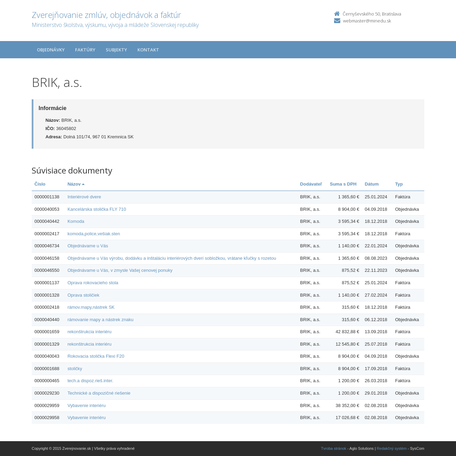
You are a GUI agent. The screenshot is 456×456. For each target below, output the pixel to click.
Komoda (76, 221)
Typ (399, 184)
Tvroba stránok (333, 448)
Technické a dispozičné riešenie (99, 393)
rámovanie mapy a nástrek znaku (100, 319)
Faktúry (85, 50)
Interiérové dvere (84, 196)
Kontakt (148, 50)
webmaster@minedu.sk (367, 21)
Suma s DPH (343, 184)
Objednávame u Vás (88, 245)
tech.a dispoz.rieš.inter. (90, 380)
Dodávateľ (311, 184)
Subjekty (116, 50)
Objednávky (51, 50)
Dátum (372, 184)
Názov (76, 184)
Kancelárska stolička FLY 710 (97, 209)
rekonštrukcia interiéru (90, 331)
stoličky (75, 368)
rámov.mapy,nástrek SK (91, 307)
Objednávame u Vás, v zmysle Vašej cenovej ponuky (120, 270)
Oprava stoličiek (83, 295)
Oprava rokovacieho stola (93, 282)
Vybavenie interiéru (87, 405)
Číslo (39, 184)
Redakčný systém (392, 448)
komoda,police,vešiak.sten (94, 233)
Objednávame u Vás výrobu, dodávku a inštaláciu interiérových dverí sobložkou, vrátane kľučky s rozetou (172, 258)
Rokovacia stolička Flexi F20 (96, 356)
